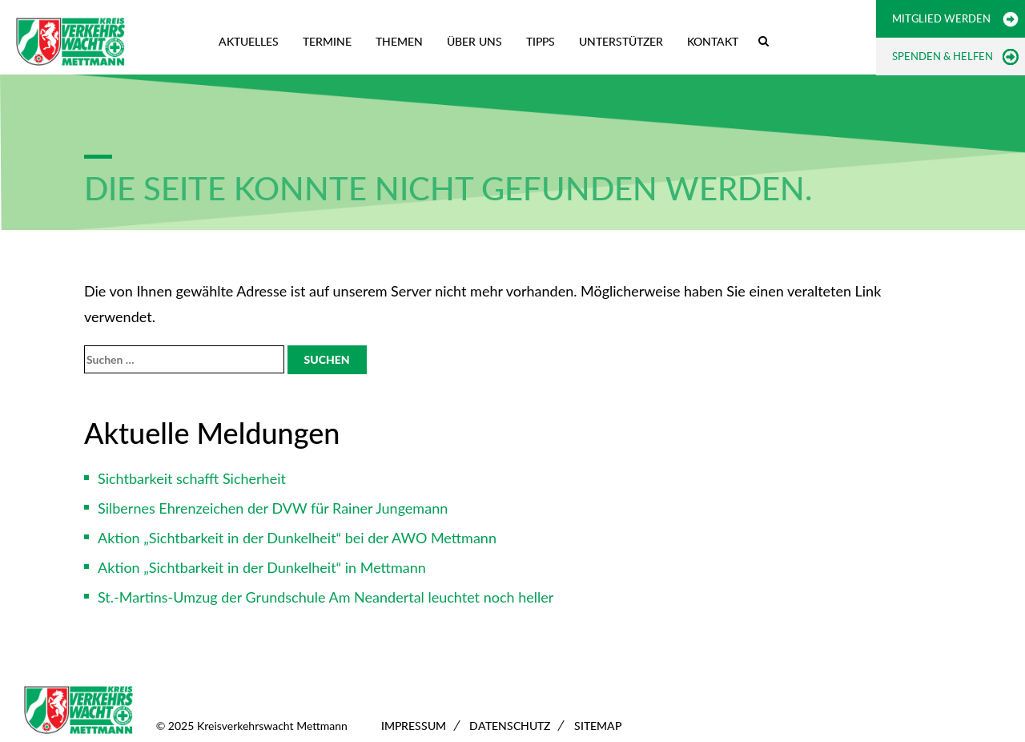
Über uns (474, 41)
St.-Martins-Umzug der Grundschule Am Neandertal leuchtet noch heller (325, 597)
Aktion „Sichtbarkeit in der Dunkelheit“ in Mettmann (262, 567)
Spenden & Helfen (942, 56)
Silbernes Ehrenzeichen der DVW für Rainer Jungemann (273, 508)
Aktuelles (249, 41)
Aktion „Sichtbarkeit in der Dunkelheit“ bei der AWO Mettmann (297, 537)
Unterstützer (621, 41)
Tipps (540, 41)
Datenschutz (509, 725)
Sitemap (597, 725)
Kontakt (712, 41)
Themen (399, 41)
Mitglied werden (941, 18)
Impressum (413, 725)
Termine (327, 41)
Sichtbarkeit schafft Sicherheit (192, 478)
